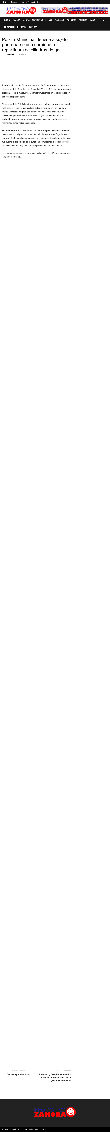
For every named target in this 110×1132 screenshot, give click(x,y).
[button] (103, 20)
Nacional (59, 20)
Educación (9, 27)
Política (83, 20)
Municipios (37, 20)
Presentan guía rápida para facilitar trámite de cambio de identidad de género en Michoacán (55, 1077)
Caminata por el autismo (18, 1074)
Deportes (21, 27)
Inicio (7, 20)
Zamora (16, 20)
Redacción (9, 54)
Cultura (33, 27)
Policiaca (71, 20)
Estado (48, 20)
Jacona (26, 20)
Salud (92, 20)
